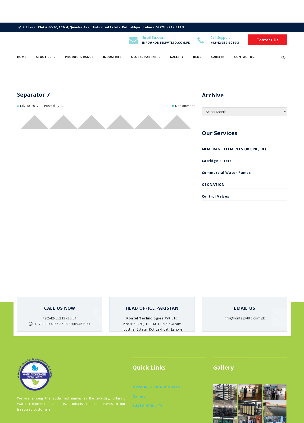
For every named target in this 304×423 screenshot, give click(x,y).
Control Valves (216, 197)
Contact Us (267, 41)
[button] (283, 58)
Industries (112, 58)
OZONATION (213, 185)
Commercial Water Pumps (226, 173)
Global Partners (145, 58)
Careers (218, 58)
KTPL (64, 107)
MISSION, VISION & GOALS (156, 388)
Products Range (79, 58)
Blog (197, 58)
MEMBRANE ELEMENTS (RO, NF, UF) (234, 150)
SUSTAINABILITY (147, 406)
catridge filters (217, 162)
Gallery (177, 58)
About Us (46, 58)
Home (21, 58)
